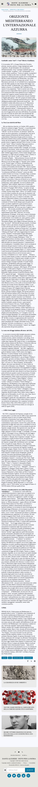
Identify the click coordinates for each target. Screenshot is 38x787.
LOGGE (4, 657)
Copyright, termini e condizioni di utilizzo (11, 762)
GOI (10, 657)
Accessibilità (32, 762)
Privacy (25, 762)
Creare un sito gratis (24, 765)
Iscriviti (30, 770)
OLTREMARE (28, 657)
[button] (2, 4)
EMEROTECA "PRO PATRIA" (17, 9)
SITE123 (17, 765)
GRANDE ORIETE (17, 657)
